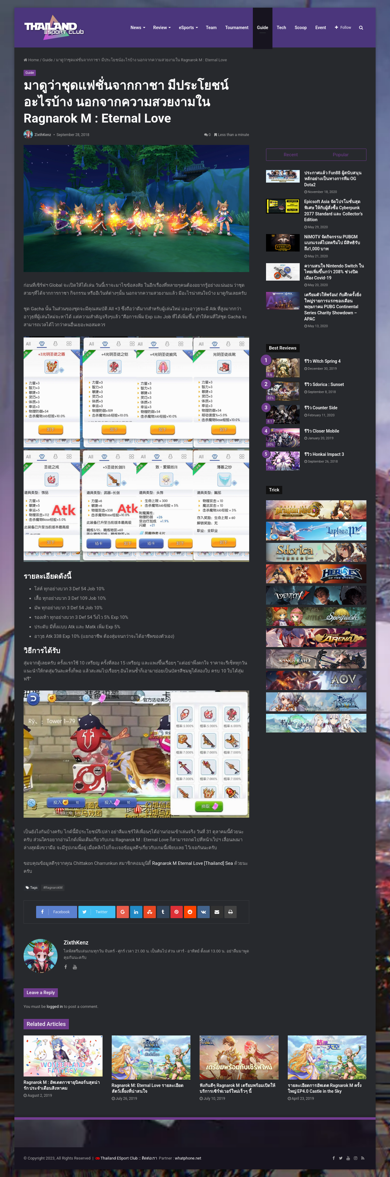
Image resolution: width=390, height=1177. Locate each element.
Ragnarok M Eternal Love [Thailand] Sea (192, 863)
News (136, 27)
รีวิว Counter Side (321, 407)
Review (160, 27)
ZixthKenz (43, 135)
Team (211, 27)
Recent (291, 154)
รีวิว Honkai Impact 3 (324, 454)
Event (320, 27)
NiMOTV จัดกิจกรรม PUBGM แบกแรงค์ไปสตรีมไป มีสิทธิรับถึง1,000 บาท (332, 242)
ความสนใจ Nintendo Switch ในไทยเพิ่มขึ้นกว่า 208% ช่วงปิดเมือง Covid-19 (334, 271)
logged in (55, 1006)
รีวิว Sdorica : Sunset (324, 384)
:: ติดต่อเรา (148, 1158)
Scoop (301, 27)
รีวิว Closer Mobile (321, 431)
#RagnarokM (52, 888)
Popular (341, 154)
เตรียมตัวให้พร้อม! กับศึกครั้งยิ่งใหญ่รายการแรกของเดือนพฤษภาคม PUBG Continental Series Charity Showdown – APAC (332, 307)
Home (31, 60)
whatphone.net (188, 1158)
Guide (262, 27)
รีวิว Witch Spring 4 (322, 361)
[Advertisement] (316, 95)
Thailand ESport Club (119, 1158)
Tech (281, 27)
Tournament (237, 27)
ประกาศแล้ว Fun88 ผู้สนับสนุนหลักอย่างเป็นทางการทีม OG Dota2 (333, 178)
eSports (186, 27)
